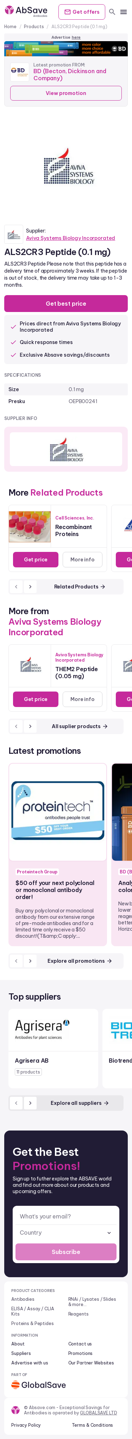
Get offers (82, 11)
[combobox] (66, 1233)
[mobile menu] (123, 12)
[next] (30, 586)
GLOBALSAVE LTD (98, 1412)
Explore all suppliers (80, 1103)
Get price (36, 559)
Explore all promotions (80, 961)
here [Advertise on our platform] (76, 37)
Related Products (80, 587)
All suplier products (80, 726)
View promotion (66, 93)
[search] (112, 12)
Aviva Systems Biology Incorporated (70, 238)
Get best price (66, 303)
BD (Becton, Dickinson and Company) (69, 75)
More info (82, 559)
